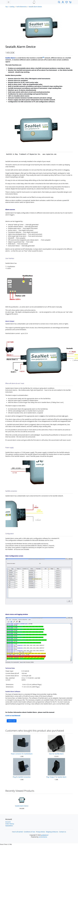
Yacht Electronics (21, 6)
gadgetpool (44, 835)
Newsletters (9, 826)
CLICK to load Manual (12, 715)
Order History (9, 824)
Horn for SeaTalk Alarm (56, 754)
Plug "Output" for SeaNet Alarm (56, 777)
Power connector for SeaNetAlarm (21, 754)
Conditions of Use (29, 832)
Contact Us (62, 832)
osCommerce (43, 837)
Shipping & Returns (52, 832)
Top (6, 6)
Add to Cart (11, 721)
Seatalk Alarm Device (35, 6)
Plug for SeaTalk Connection (21, 777)
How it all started (17, 832)
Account (7, 822)
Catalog (12, 6)
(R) (43, 57)
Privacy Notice (40, 832)
